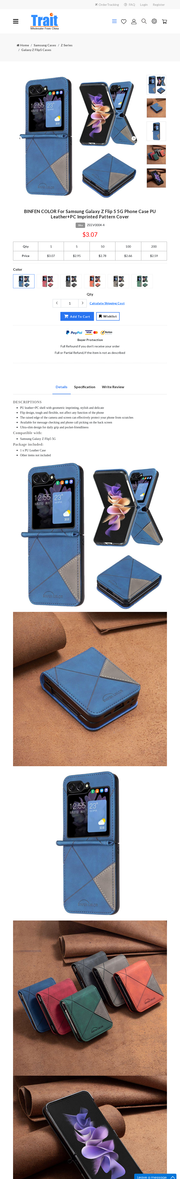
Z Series (67, 45)
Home (23, 45)
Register (159, 4)
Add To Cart (76, 316)
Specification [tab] (84, 387)
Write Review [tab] (113, 387)
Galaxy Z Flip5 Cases (36, 50)
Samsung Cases (45, 45)
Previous (19, 138)
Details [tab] (61, 387)
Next (134, 138)
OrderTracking (107, 4)
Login (144, 4)
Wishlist (108, 316)
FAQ (129, 4)
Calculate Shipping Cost (107, 303)
